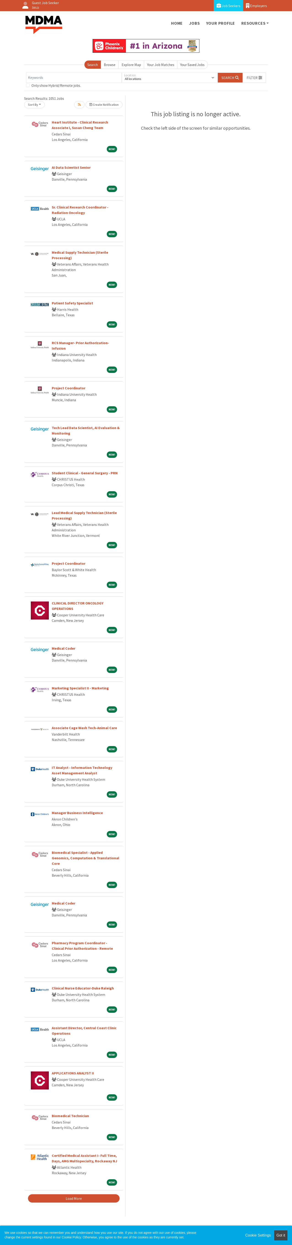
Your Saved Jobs (192, 64)
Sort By (33, 105)
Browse (109, 64)
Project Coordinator (68, 388)
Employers (256, 5)
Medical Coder (63, 648)
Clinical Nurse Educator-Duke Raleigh (83, 988)
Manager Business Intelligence (77, 812)
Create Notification (104, 105)
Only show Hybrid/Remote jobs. (56, 85)
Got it (280, 1235)
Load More (74, 1198)
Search (92, 64)
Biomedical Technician (70, 1115)
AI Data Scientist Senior (71, 167)
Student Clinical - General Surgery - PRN (85, 473)
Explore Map (131, 64)
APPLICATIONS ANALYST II (73, 1073)
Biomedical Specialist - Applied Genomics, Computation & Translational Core (85, 858)
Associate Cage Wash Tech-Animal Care (84, 727)
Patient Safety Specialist (72, 303)
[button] (254, 78)
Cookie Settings (258, 1235)
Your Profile (220, 23)
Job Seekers (228, 5)
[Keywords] (74, 78)
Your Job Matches (160, 64)
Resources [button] (253, 23)
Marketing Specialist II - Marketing (80, 688)
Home (177, 23)
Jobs (194, 23)
